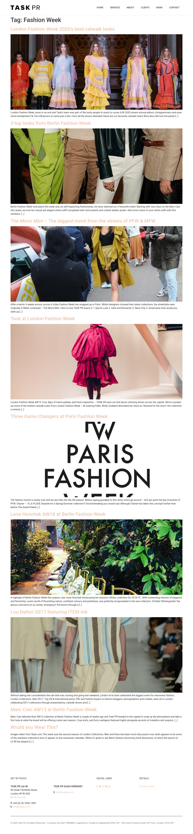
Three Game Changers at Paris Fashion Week (59, 416)
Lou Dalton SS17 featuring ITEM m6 (49, 612)
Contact (174, 7)
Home (100, 7)
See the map (19, 797)
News (159, 7)
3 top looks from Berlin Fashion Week (51, 123)
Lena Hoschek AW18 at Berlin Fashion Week (58, 514)
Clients (145, 7)
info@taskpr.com (22, 806)
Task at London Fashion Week (43, 318)
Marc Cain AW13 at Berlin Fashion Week (54, 709)
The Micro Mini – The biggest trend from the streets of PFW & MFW (83, 221)
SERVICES (115, 7)
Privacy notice (147, 786)
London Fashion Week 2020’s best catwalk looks (63, 29)
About (130, 7)
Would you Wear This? (34, 727)
